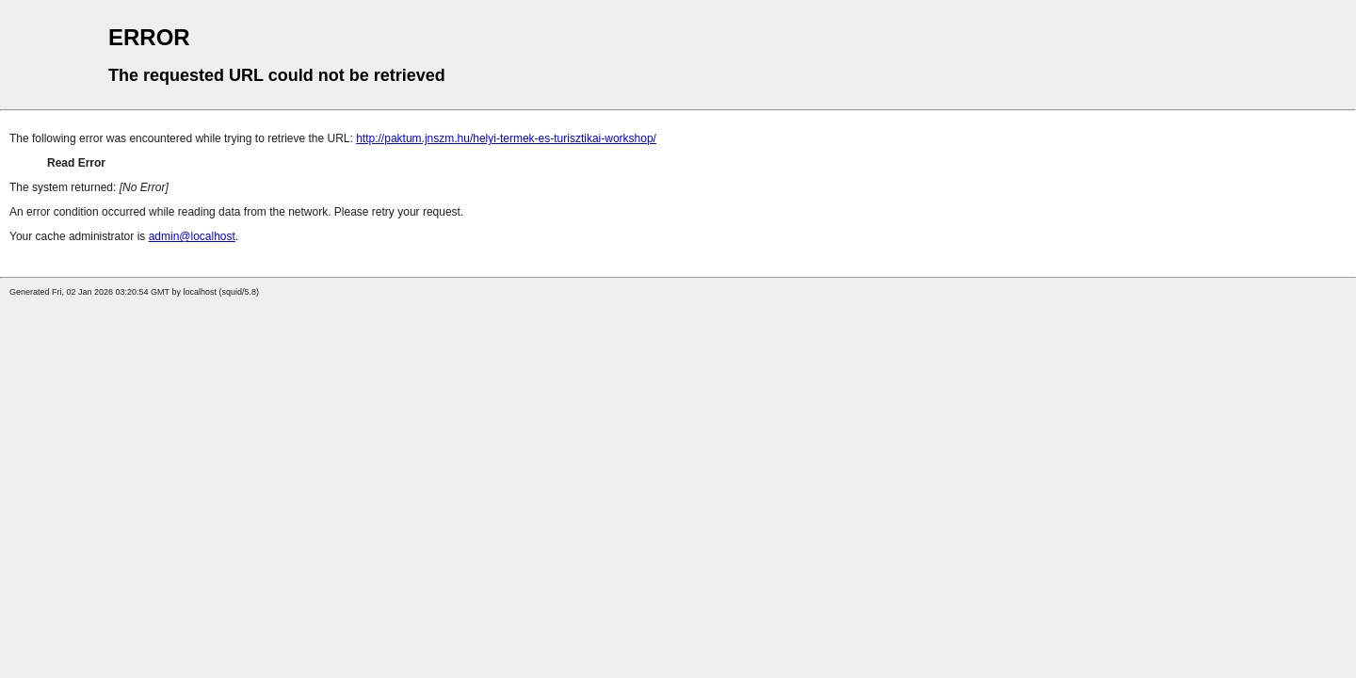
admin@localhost (192, 236)
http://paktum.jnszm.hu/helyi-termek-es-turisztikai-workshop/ (506, 138)
